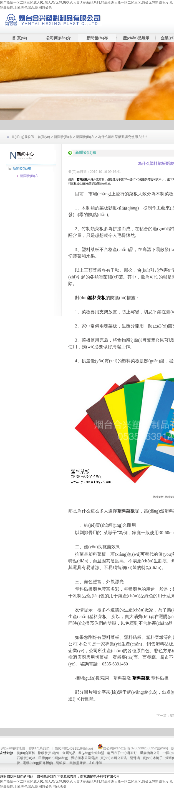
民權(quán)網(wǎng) (53, 758)
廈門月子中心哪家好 (122, 753)
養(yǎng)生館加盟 (91, 753)
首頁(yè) (44, 137)
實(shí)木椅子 (153, 758)
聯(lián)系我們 (39, 748)
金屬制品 (68, 753)
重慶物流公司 (150, 753)
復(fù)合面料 (26, 753)
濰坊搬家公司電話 (84, 758)
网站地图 (59, 786)
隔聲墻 (135, 758)
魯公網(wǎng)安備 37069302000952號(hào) (132, 748)
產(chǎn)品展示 (136, 38)
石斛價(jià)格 (26, 758)
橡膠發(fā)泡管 (48, 753)
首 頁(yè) (19, 38)
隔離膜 (61, 763)
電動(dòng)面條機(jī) (38, 763)
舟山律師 (95, 763)
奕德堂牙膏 (77, 763)
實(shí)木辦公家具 (113, 758)
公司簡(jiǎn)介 (58, 38)
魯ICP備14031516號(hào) (74, 748)
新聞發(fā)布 (97, 38)
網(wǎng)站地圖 (13, 748)
